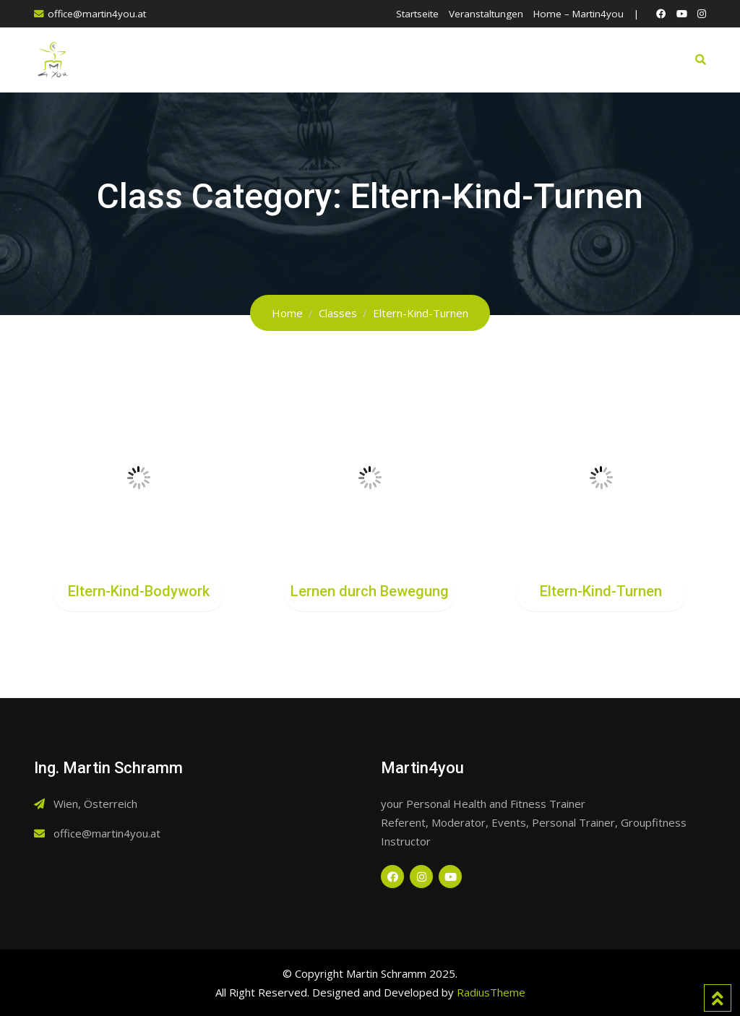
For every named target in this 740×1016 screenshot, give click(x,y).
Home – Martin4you (578, 13)
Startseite (417, 13)
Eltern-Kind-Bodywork (139, 591)
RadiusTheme (491, 992)
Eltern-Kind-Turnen (601, 591)
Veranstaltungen (486, 13)
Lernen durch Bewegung (370, 591)
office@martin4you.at (97, 13)
